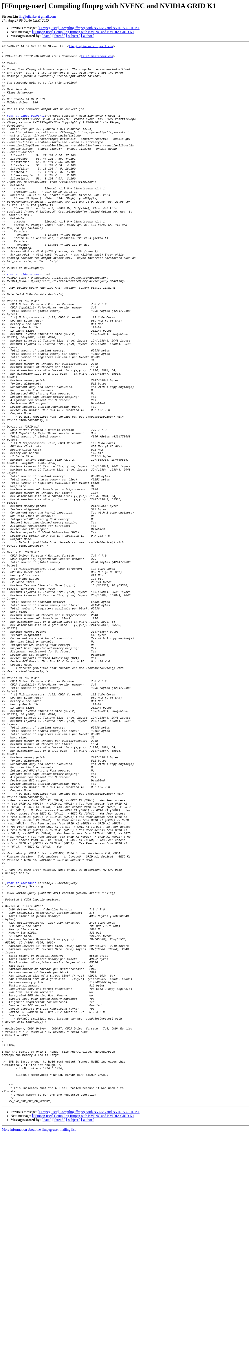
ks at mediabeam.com (97, 59)
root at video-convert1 (26, 130)
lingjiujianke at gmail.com (37, 16)
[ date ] (46, 36)
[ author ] (87, 36)
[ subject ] (73, 36)
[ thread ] (58, 36)
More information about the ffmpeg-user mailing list (39, 1341)
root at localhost (21, 1051)
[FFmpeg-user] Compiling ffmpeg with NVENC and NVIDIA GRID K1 (89, 28)
